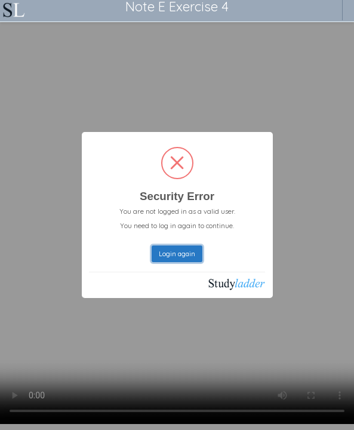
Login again (177, 254)
